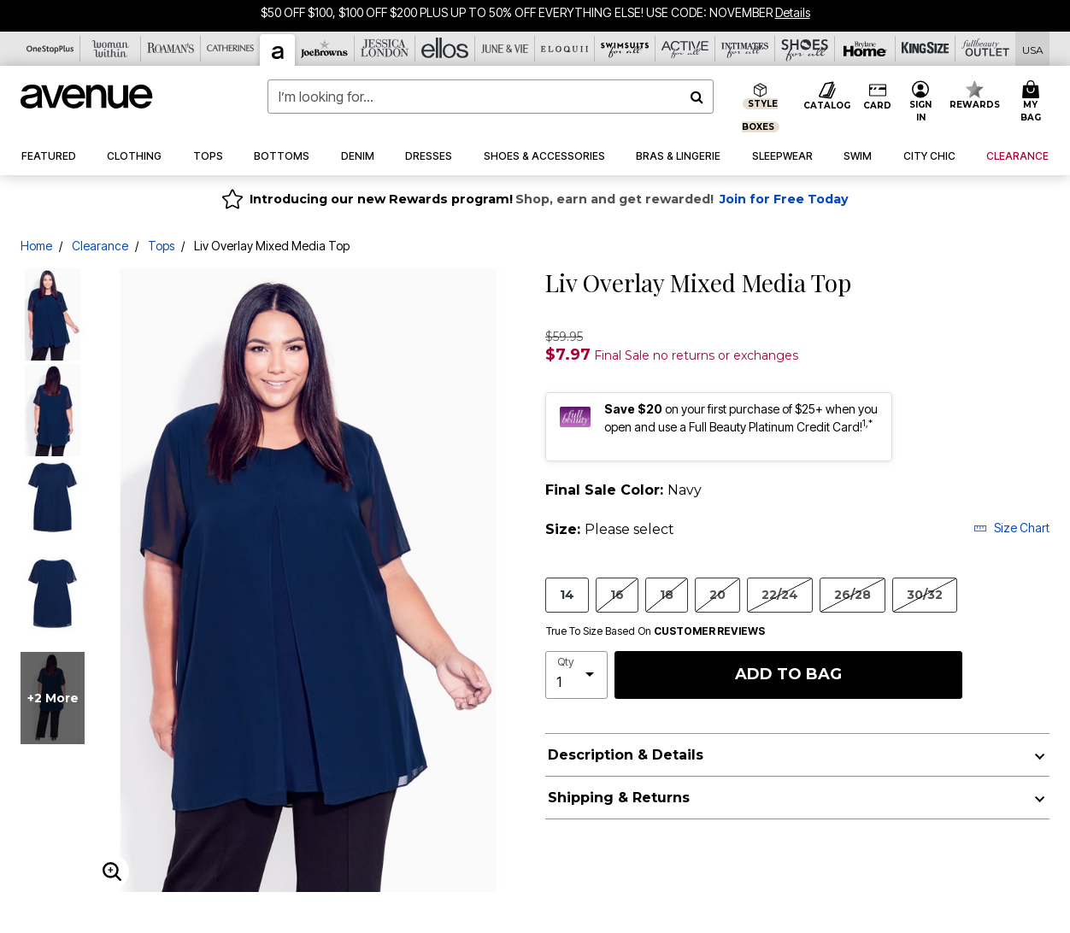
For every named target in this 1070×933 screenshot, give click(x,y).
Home (36, 245)
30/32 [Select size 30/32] (925, 594)
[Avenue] (278, 50)
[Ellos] (445, 49)
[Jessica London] (384, 49)
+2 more (53, 698)
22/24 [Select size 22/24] (779, 594)
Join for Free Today (784, 199)
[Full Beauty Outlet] (985, 49)
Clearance (100, 245)
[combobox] (491, 96)
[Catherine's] (231, 49)
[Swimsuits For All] (625, 49)
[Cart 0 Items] (1033, 102)
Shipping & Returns (619, 797)
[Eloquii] (565, 49)
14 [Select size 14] (567, 594)
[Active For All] (685, 49)
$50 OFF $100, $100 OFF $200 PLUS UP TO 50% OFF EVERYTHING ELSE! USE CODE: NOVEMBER (517, 12)
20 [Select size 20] (717, 594)
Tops (161, 245)
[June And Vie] (505, 49)
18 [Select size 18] (666, 594)
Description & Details (625, 755)
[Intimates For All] (745, 49)
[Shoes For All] (805, 49)
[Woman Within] (110, 49)
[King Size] (925, 49)
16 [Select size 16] (617, 594)
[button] (920, 102)
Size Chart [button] (1011, 527)
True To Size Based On (655, 631)
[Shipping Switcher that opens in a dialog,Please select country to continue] (1032, 49)
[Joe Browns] (325, 49)
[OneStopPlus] (50, 49)
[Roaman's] (171, 49)
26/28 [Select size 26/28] (852, 594)
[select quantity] (576, 675)
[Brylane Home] (865, 49)
